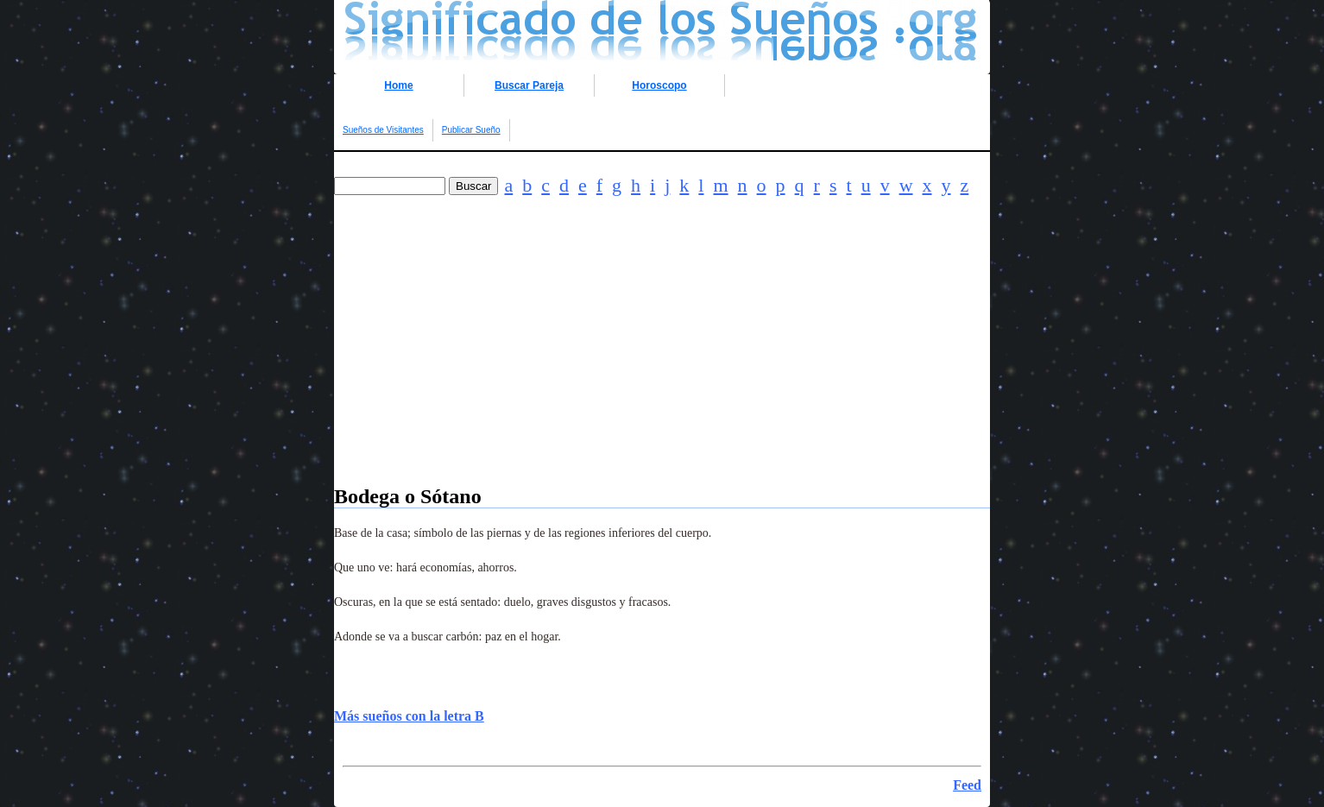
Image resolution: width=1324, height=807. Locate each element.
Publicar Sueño (471, 130)
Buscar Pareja (529, 85)
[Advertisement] (662, 364)
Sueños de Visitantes (383, 130)
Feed (967, 785)
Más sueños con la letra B (409, 716)
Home (398, 85)
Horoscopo (659, 85)
